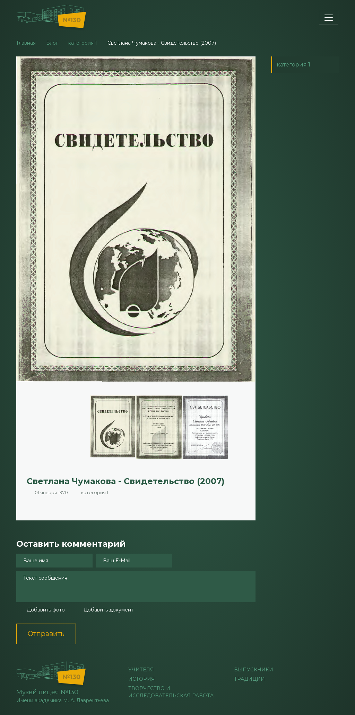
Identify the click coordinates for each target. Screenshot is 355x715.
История (141, 679)
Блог (52, 43)
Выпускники (253, 670)
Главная (26, 43)
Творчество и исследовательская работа (171, 692)
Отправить (46, 633)
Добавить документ (108, 610)
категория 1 (82, 43)
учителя (141, 670)
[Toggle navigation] (328, 18)
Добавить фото (46, 610)
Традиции (249, 679)
